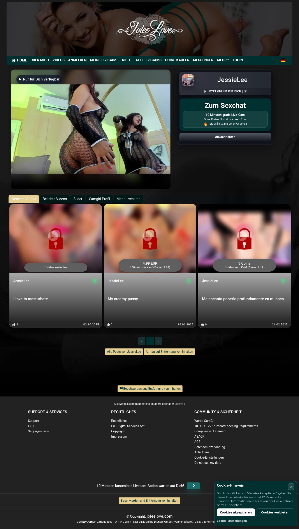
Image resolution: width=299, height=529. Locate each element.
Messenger (203, 60)
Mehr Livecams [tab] (129, 199)
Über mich (39, 60)
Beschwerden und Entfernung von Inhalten (149, 500)
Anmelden (77, 60)
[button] (283, 60)
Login (238, 60)
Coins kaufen (177, 60)
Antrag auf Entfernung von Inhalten (169, 351)
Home (22, 60)
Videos (59, 60)
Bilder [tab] (77, 199)
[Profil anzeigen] (94, 281)
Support (33, 421)
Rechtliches (119, 421)
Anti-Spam (201, 452)
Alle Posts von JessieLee (124, 351)
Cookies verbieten (275, 512)
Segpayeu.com (38, 431)
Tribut (126, 60)
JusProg (180, 403)
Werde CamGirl (204, 421)
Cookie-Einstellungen (209, 457)
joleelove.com (159, 516)
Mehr (222, 60)
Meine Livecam (103, 60)
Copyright (118, 431)
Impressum (119, 436)
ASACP (199, 436)
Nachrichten (225, 137)
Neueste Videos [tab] (24, 199)
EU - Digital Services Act (127, 426)
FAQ (31, 426)
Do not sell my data (207, 463)
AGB (197, 442)
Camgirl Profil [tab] (99, 199)
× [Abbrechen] (291, 487)
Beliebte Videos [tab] (55, 199)
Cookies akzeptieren (236, 512)
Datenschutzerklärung (209, 447)
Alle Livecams (148, 60)
